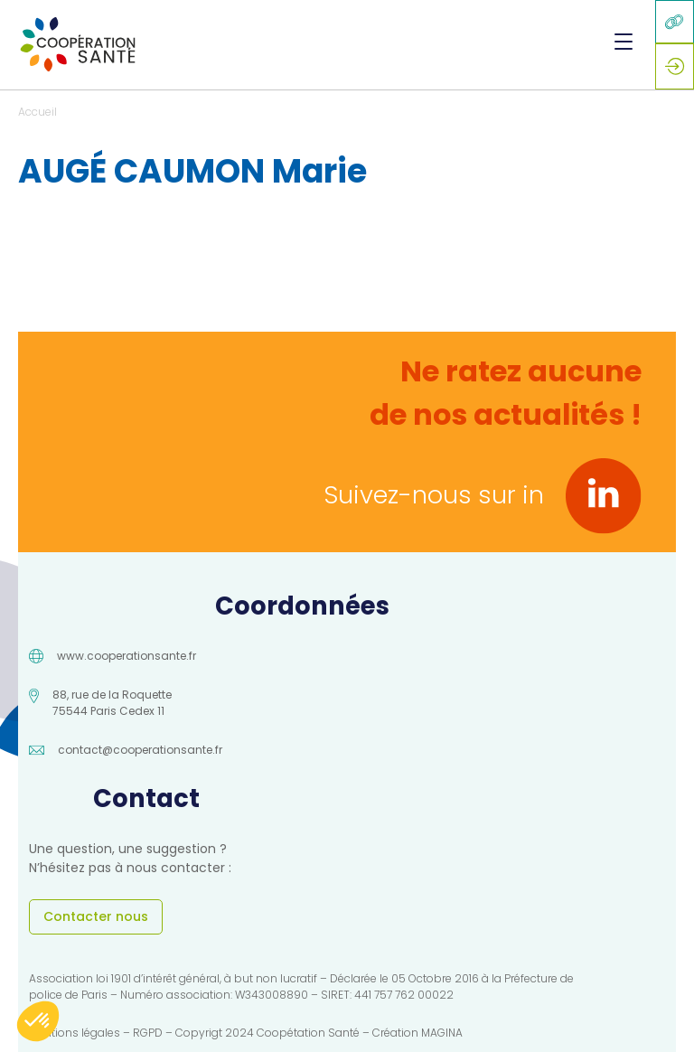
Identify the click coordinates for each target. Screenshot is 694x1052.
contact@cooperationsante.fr (140, 749)
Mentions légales (74, 1032)
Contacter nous (95, 916)
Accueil (37, 111)
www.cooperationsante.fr (126, 655)
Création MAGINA (417, 1032)
